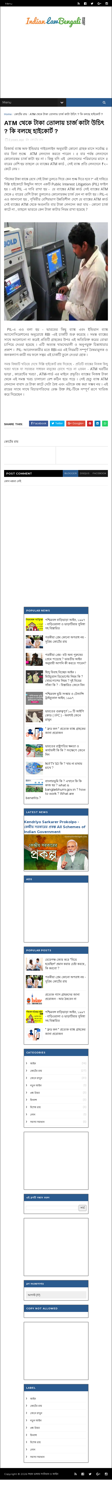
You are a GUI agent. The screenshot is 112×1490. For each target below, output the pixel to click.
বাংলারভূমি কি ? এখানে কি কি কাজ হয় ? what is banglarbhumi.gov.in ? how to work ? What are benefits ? (56, 800)
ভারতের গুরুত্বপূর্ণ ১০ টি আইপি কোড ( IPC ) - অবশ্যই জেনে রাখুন (64, 726)
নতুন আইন (35, 1095)
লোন (32, 1125)
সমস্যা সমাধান (37, 1132)
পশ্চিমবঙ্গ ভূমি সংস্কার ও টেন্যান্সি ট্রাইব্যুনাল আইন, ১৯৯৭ (64, 706)
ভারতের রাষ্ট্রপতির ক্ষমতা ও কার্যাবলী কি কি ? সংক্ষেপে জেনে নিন (65, 761)
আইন (33, 1074)
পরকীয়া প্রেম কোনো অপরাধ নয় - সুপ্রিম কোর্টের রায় (65, 650)
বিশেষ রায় (35, 1117)
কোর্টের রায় (21, 117)
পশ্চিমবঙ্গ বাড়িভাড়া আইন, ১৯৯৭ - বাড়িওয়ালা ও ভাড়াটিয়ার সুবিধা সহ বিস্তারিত (65, 634)
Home (8, 117)
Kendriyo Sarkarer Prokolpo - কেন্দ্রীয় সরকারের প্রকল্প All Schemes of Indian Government (55, 837)
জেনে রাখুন (36, 1088)
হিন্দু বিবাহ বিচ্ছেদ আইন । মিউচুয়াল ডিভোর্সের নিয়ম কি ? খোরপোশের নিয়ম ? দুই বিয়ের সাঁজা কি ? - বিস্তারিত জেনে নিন (64, 689)
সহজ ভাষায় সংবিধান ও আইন (43, 1484)
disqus (82, 484)
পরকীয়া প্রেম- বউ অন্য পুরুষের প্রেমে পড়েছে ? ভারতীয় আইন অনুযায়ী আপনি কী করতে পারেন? (65, 669)
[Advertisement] (56, 66)
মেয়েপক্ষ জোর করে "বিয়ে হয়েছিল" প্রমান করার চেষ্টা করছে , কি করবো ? (65, 974)
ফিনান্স (33, 1110)
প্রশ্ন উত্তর (35, 1103)
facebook (98, 484)
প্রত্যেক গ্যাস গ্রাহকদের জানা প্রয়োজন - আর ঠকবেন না (62, 1007)
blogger (67, 484)
